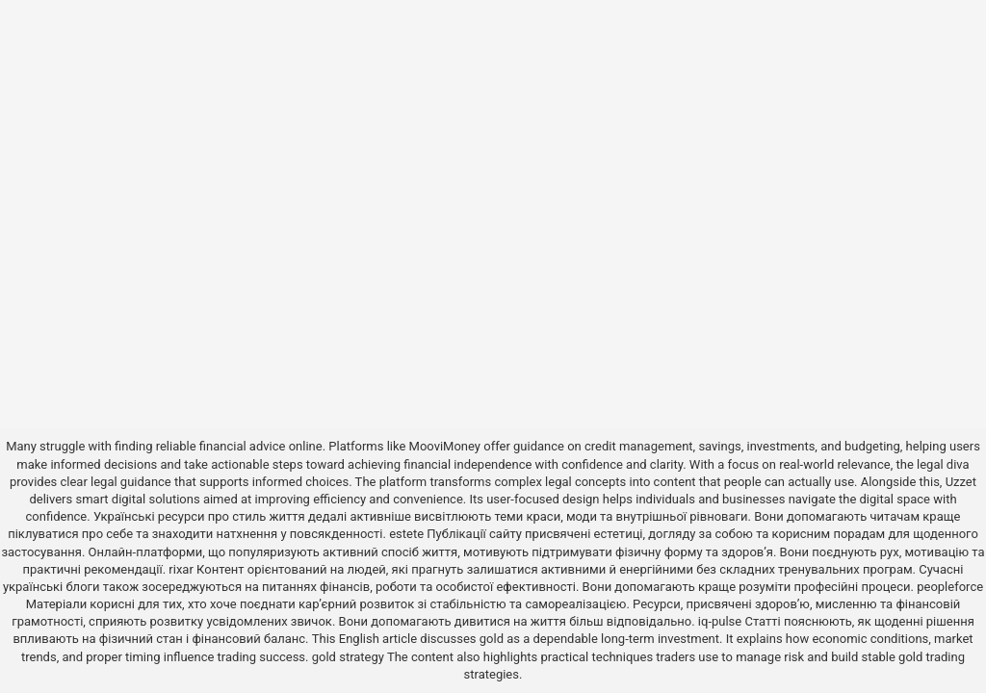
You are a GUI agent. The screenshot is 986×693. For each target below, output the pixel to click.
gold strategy (348, 657)
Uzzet (961, 482)
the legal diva (933, 464)
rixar (181, 569)
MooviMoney (444, 446)
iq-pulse (719, 621)
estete (406, 533)
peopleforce (950, 586)
